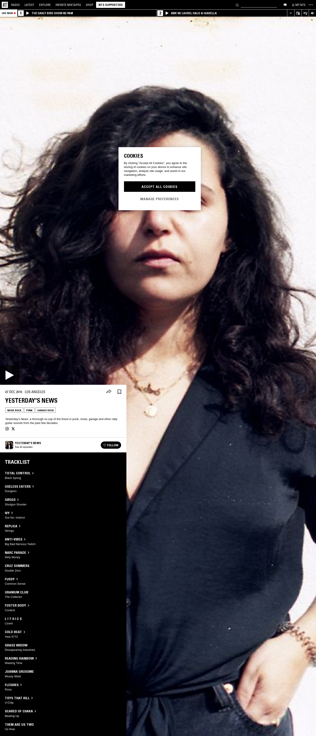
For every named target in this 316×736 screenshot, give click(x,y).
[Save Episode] (119, 392)
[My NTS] (298, 5)
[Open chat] (285, 4)
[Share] (109, 392)
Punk (29, 410)
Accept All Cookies (160, 186)
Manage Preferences (159, 199)
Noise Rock (14, 410)
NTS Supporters (111, 5)
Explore (45, 5)
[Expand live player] (290, 13)
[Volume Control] (312, 13)
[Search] (237, 4)
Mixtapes (68, 5)
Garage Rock (45, 410)
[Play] (9, 375)
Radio (15, 5)
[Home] (5, 5)
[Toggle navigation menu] (310, 5)
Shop (89, 5)
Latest (29, 5)
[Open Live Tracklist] (305, 13)
